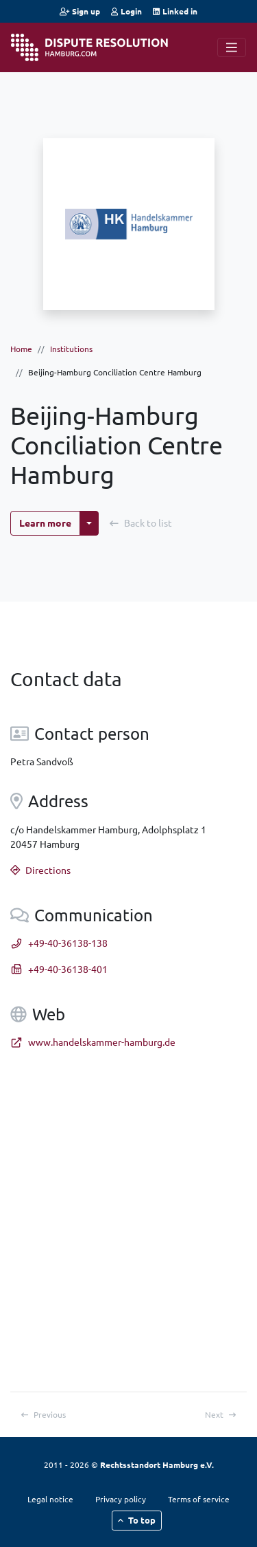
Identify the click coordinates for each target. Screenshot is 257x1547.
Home (21, 348)
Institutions (71, 348)
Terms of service (199, 1498)
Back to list (141, 522)
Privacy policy (120, 1498)
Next (220, 1414)
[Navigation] (231, 47)
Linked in (175, 11)
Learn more (45, 522)
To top (137, 1520)
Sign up (80, 11)
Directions (40, 870)
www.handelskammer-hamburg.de (92, 1041)
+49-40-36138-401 (59, 969)
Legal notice (50, 1498)
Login (126, 11)
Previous (43, 1414)
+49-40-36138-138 (59, 942)
